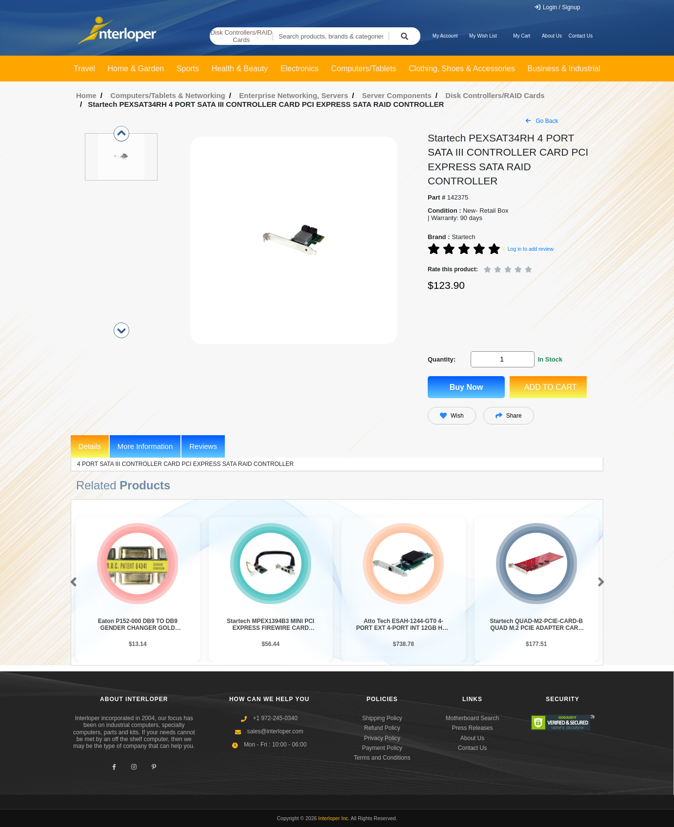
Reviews (203, 446)
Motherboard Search (472, 718)
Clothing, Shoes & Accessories (462, 68)
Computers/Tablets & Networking (167, 95)
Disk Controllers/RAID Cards (241, 36)
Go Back (542, 121)
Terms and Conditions (382, 757)
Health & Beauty (240, 68)
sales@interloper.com (275, 731)
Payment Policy (382, 748)
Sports (188, 68)
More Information (145, 446)
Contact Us (581, 36)
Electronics (299, 68)
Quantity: (442, 359)
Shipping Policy (382, 718)
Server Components (397, 95)
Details (90, 446)
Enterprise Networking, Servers (293, 95)
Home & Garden (136, 68)
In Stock (550, 359)
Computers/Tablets (363, 68)
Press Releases (472, 728)
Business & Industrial (564, 68)
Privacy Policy (382, 738)
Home (86, 95)
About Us (552, 36)
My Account (445, 36)
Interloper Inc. (334, 818)
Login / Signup (557, 7)
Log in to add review (531, 249)
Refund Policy (382, 728)
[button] (71, 582)
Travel (84, 68)
